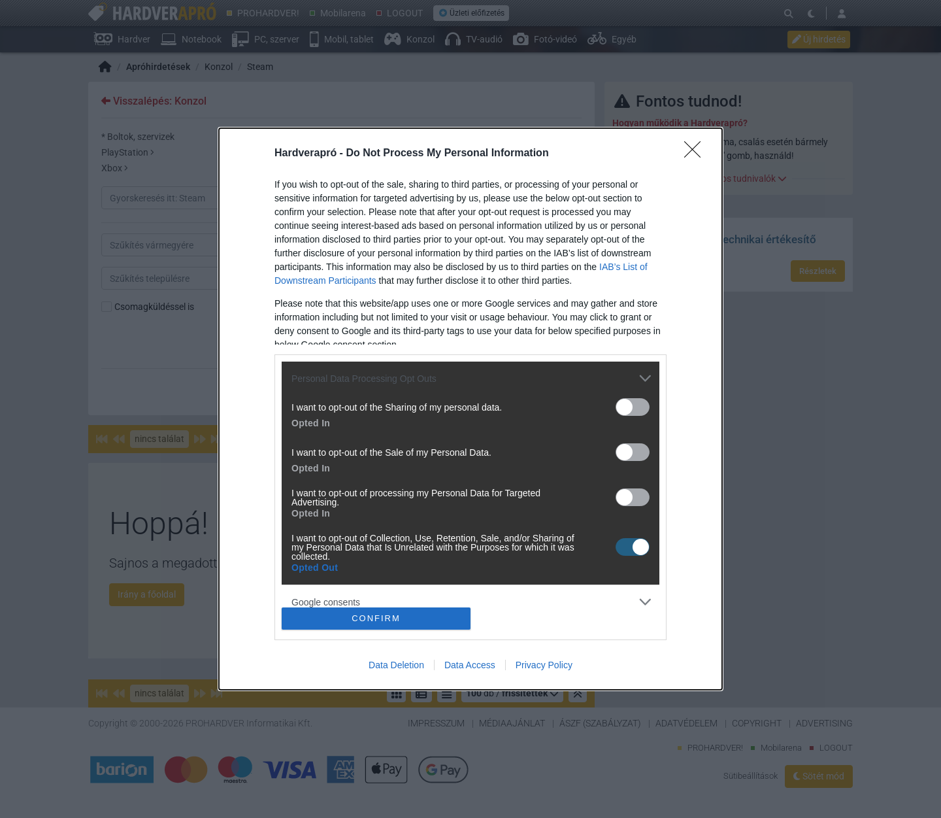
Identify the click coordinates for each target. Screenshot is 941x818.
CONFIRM (376, 618)
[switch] (633, 407)
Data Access (469, 665)
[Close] (696, 153)
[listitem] (470, 378)
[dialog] (470, 408)
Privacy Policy (544, 665)
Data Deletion (396, 665)
